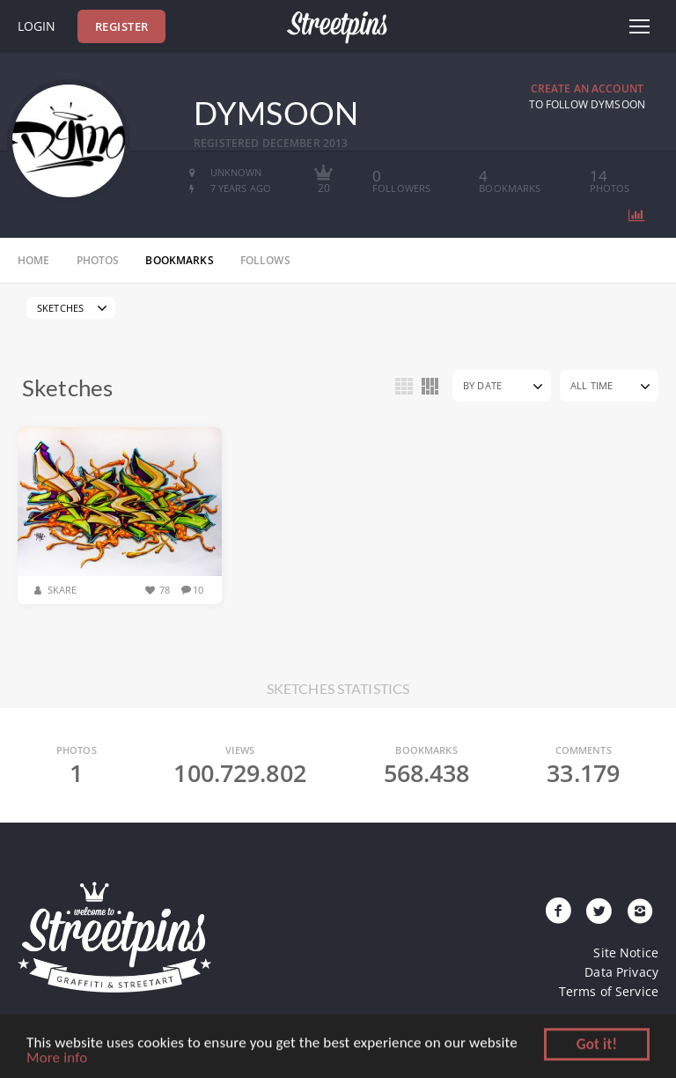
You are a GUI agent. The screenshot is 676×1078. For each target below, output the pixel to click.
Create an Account (587, 88)
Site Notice (625, 952)
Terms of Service (608, 991)
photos (98, 260)
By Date (482, 385)
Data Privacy (621, 972)
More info (56, 1060)
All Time (591, 385)
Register (122, 26)
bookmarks (179, 260)
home (34, 260)
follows (265, 260)
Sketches (60, 307)
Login (36, 26)
